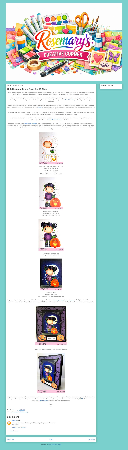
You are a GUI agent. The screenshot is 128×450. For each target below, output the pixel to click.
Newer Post (10, 439)
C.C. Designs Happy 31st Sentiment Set (63, 300)
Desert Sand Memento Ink (30, 123)
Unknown (14, 420)
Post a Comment (14, 431)
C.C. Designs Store (43, 400)
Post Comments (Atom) (54, 444)
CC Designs (14, 412)
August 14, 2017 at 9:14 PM (19, 427)
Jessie (39, 107)
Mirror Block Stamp (70, 100)
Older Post (91, 439)
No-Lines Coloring (23, 412)
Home (51, 439)
